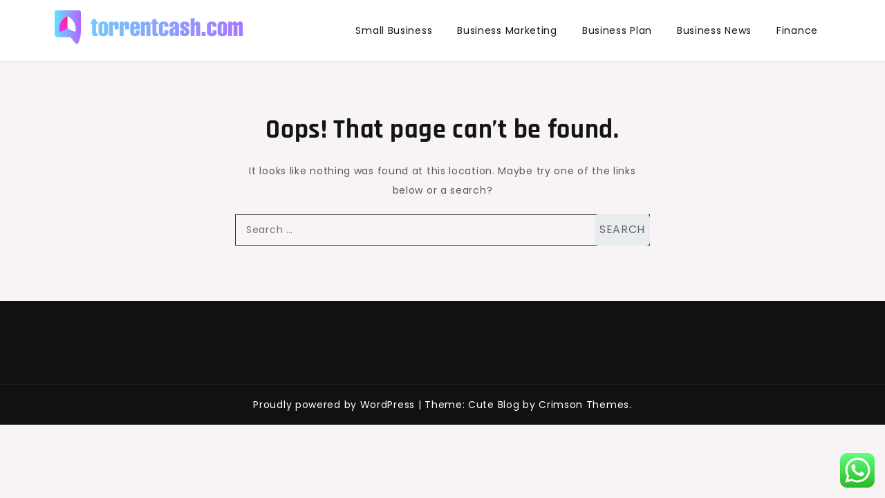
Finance (797, 30)
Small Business (393, 30)
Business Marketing (507, 30)
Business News (714, 30)
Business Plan (617, 30)
